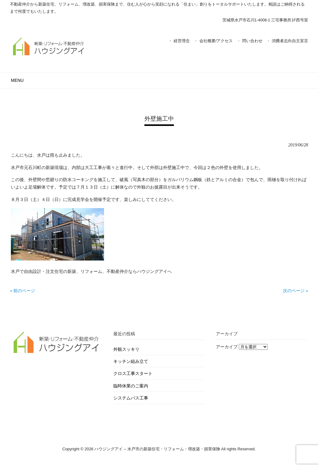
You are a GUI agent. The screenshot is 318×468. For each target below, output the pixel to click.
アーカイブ (227, 347)
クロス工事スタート (132, 373)
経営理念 (182, 40)
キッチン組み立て (130, 361)
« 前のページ (22, 290)
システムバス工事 (130, 398)
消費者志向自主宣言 (290, 40)
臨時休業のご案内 (130, 386)
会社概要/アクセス (216, 40)
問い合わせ (252, 40)
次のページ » (295, 290)
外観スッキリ (126, 349)
